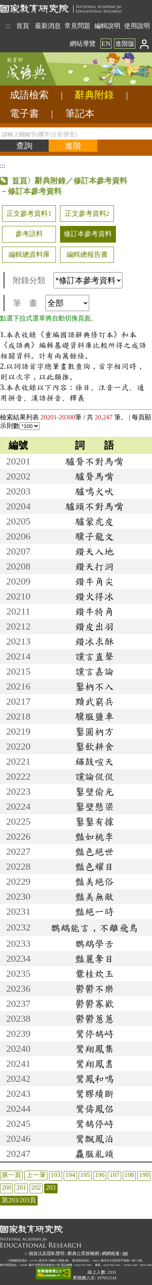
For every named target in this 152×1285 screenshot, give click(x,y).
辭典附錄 (94, 95)
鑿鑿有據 (94, 821)
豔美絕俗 (94, 881)
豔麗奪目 (94, 958)
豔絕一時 (94, 911)
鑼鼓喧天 (94, 761)
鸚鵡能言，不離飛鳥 (94, 927)
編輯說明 (107, 25)
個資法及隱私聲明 (46, 1253)
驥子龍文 (94, 536)
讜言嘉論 (94, 671)
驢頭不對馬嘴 (94, 506)
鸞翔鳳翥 (94, 1063)
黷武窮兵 (94, 701)
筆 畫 (51, 303)
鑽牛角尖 (94, 581)
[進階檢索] (73, 146)
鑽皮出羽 (94, 626)
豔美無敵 (94, 896)
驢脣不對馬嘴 (94, 461)
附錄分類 (67, 280)
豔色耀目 (94, 866)
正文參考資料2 (87, 213)
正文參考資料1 (28, 213)
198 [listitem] (129, 1174)
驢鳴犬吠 (94, 491)
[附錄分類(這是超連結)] (88, 280)
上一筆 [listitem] (36, 1174)
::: (8, 25)
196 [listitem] (100, 1174)
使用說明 (137, 25)
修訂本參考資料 (88, 234)
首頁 (22, 25)
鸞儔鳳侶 (94, 1108)
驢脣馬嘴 (94, 476)
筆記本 (79, 113)
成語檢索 (29, 95)
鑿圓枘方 (94, 731)
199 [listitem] (144, 1174)
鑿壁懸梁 (94, 806)
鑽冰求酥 (94, 641)
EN (106, 43)
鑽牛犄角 (94, 611)
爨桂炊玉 (94, 973)
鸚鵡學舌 (94, 943)
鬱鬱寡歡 (94, 1003)
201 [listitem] (21, 1187)
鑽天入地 (94, 551)
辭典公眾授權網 (83, 1253)
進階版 (125, 43)
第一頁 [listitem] (11, 1174)
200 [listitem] (6, 1187)
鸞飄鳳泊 (94, 1138)
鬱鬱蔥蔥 (94, 1018)
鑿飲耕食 (94, 746)
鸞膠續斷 (94, 1093)
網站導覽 (83, 43)
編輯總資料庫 (29, 254)
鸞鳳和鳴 (94, 1078)
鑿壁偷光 (94, 791)
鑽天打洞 (94, 566)
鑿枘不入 (94, 686)
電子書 (24, 113)
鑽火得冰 (94, 596)
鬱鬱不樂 (94, 988)
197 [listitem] (114, 1174)
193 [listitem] (55, 1174)
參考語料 (29, 234)
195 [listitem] (85, 1174)
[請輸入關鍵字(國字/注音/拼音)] (76, 133)
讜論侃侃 (94, 776)
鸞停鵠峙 (94, 1033)
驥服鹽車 (94, 716)
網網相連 (111, 1253)
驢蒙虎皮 (94, 521)
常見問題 (77, 25)
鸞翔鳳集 (94, 1048)
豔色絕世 (94, 851)
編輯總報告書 (87, 254)
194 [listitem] (70, 1174)
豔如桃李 (94, 836)
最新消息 (48, 25)
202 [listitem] (36, 1187)
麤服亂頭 (94, 1153)
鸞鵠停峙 (94, 1123)
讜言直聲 (94, 656)
